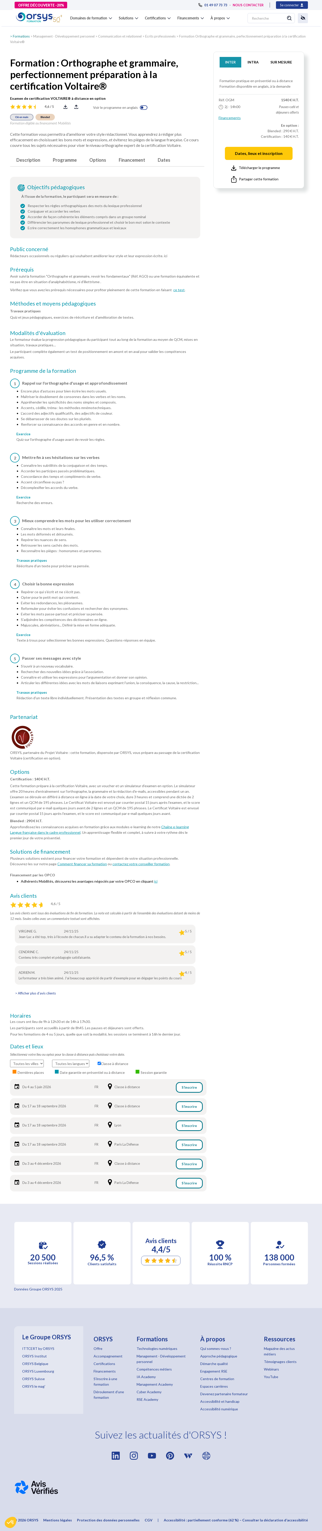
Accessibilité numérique (219, 1409)
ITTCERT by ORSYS (38, 1348)
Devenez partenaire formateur (224, 1394)
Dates (164, 160)
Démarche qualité (214, 1363)
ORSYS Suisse (33, 1379)
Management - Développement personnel (64, 36)
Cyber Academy (149, 1392)
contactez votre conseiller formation (141, 864)
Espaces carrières (214, 1386)
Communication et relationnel (120, 36)
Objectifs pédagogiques (56, 187)
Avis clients (23, 895)
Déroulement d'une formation (109, 1395)
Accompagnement (108, 1356)
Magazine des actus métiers (279, 1351)
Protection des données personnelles (108, 1520)
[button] (11, 1522)
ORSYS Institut (34, 1356)
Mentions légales (57, 1520)
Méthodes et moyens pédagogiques (53, 303)
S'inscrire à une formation (105, 1381)
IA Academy (146, 1377)
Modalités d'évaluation (37, 333)
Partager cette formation (254, 179)
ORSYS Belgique (35, 1363)
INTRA (253, 62)
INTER (230, 62)
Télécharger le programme (255, 168)
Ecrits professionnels (160, 36)
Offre (98, 1348)
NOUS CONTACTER (248, 5)
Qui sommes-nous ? (215, 1348)
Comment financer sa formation (82, 864)
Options (97, 160)
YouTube (271, 1377)
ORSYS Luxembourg (38, 1371)
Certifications (104, 1363)
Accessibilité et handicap (219, 1401)
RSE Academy (147, 1399)
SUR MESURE (281, 62)
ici (155, 881)
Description (28, 160)
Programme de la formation (43, 371)
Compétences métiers (154, 1369)
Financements (230, 118)
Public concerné (29, 249)
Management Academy (155, 1384)
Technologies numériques (157, 1348)
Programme (65, 160)
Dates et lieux (26, 1046)
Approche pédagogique (218, 1356)
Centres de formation (217, 1379)
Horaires (20, 1015)
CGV (148, 1520)
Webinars (271, 1369)
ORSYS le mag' (33, 1386)
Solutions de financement (40, 851)
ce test (179, 290)
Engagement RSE (213, 1371)
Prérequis (22, 269)
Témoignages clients (280, 1361)
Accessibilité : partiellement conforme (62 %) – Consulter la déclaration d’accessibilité (236, 1520)
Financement (132, 160)
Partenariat (24, 717)
